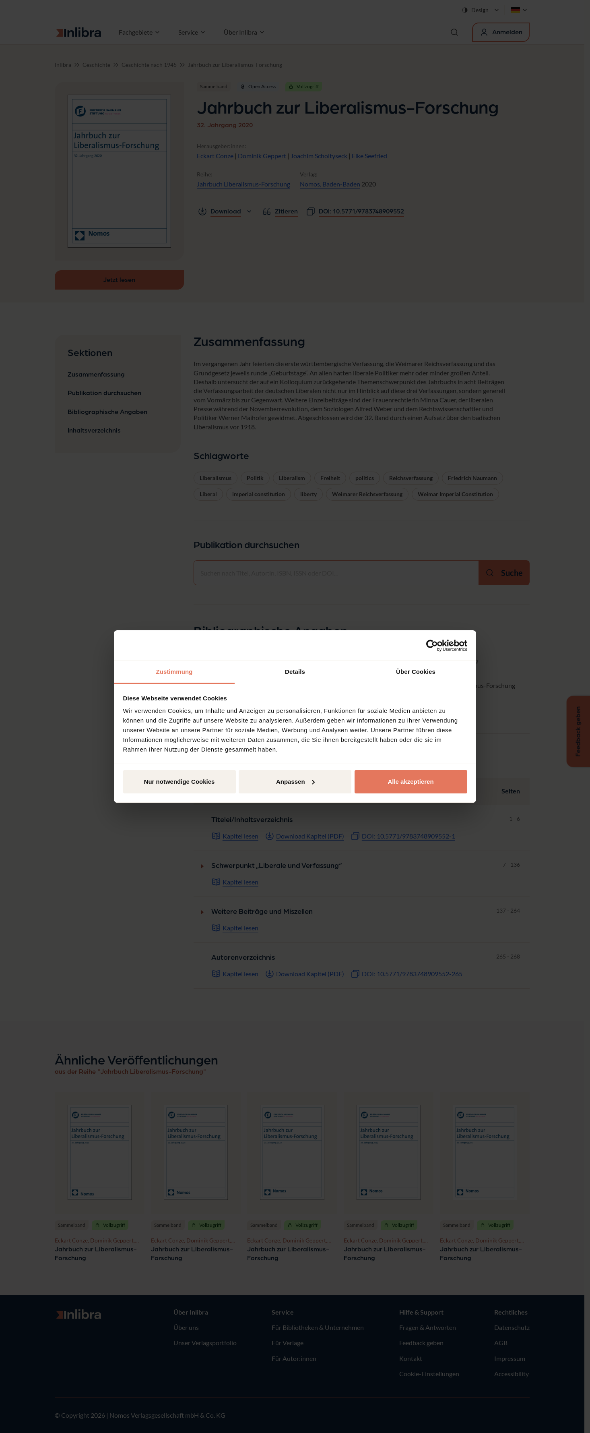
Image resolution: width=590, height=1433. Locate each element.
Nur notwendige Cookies (179, 781)
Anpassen (295, 781)
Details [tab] (295, 671)
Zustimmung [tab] (174, 671)
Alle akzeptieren (410, 781)
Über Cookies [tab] (415, 671)
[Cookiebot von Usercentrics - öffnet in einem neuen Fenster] (432, 646)
